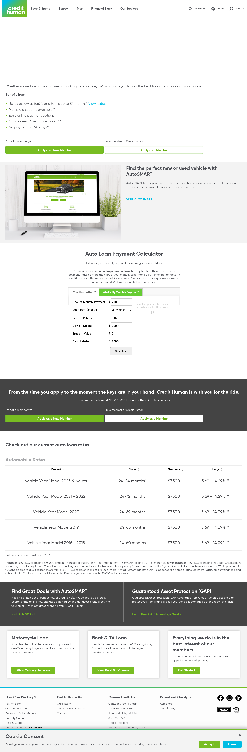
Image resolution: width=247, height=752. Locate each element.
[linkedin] (238, 698)
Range (215, 469)
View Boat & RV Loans (113, 670)
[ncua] (224, 710)
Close (232, 744)
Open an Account (16, 708)
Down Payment (82, 326)
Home (8, 24)
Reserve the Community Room (127, 727)
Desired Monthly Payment (89, 302)
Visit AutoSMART (23, 614)
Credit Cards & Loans (29, 24)
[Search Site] (236, 8)
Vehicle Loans (56, 24)
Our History (64, 703)
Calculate (121, 351)
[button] (240, 735)
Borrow (63, 8)
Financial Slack (101, 8)
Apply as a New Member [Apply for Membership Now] (54, 150)
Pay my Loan (13, 703)
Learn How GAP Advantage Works (156, 614)
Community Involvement (72, 708)
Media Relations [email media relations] (118, 722)
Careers (62, 713)
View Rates (97, 103)
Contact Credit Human (122, 703)
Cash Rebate (81, 341)
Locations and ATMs (121, 708)
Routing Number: (16, 727)
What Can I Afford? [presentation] (84, 292)
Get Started (186, 670)
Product (56, 469)
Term (132, 469)
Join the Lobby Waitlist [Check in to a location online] (122, 713)
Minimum (174, 469)
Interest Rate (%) (83, 318)
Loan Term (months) (86, 309)
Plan (80, 8)
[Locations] (197, 8)
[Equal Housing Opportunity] (236, 710)
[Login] (217, 9)
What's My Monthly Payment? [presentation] (121, 292)
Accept (209, 744)
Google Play (167, 708)
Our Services (129, 8)
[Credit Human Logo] (14, 8)
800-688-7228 (117, 718)
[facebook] (220, 698)
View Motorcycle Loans (33, 670)
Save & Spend (40, 8)
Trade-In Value (82, 333)
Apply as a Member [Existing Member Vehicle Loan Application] (154, 150)
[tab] (84, 292)
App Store (166, 703)
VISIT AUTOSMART (139, 199)
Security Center (15, 718)
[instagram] (229, 698)
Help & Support (15, 722)
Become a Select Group (20, 713)
